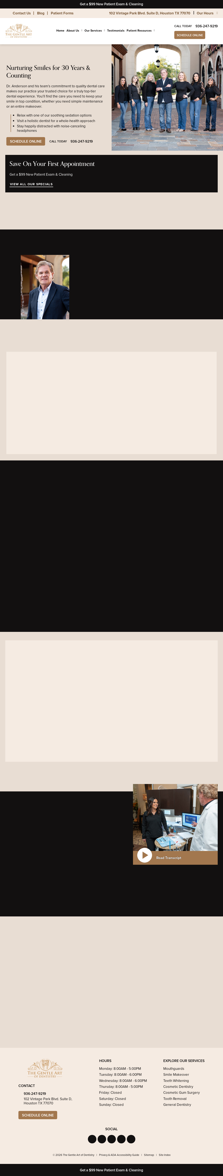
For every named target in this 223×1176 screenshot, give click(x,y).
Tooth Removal (175, 1098)
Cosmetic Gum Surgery (181, 1092)
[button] (92, 1139)
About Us (72, 31)
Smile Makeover (176, 1074)
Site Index (164, 1155)
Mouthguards (173, 1068)
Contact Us (22, 13)
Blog (40, 13)
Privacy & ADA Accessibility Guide (119, 1155)
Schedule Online (190, 35)
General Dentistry (177, 1104)
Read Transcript (168, 857)
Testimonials (116, 30)
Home (60, 30)
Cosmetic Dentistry (178, 1086)
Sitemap (149, 1155)
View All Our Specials (31, 184)
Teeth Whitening (176, 1080)
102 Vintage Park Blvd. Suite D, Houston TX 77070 (149, 13)
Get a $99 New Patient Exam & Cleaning (111, 4)
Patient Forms (62, 13)
